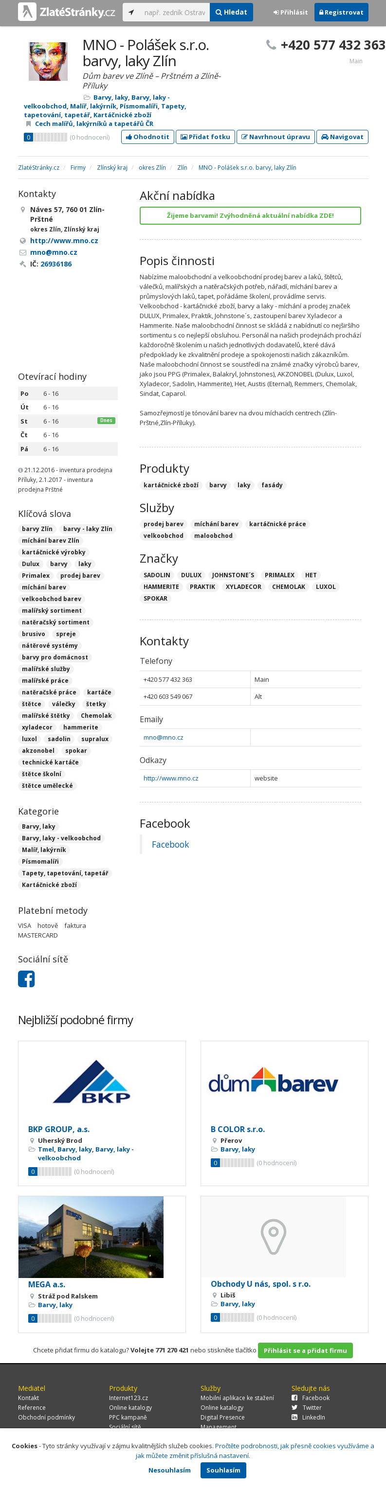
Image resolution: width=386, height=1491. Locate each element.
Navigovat (342, 136)
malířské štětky (46, 715)
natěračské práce (49, 692)
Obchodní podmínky (46, 1417)
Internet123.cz (128, 1398)
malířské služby (46, 669)
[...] (175, 12)
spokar (76, 750)
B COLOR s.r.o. (238, 1129)
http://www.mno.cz (171, 778)
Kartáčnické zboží (122, 114)
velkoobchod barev (51, 599)
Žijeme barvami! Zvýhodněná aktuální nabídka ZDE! (250, 215)
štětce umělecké (47, 785)
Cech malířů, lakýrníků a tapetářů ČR (94, 123)
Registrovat (341, 12)
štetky (96, 704)
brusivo (33, 634)
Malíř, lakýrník (93, 106)
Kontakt (28, 1398)
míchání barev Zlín (50, 540)
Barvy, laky (110, 97)
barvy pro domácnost (55, 657)
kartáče (99, 692)
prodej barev (80, 575)
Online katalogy (130, 1407)
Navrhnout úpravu (275, 136)
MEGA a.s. (46, 1284)
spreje (66, 634)
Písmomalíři (139, 106)
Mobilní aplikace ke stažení (237, 1398)
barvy (59, 564)
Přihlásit (291, 12)
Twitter (307, 1407)
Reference (32, 1407)
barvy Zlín (37, 529)
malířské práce (45, 680)
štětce (31, 704)
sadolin (59, 739)
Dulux (30, 564)
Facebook (170, 844)
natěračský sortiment (56, 622)
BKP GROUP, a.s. (59, 1129)
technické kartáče (50, 762)
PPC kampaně (128, 1417)
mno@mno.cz (164, 737)
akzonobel (38, 750)
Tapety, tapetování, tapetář (65, 873)
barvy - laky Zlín (87, 529)
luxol (29, 739)
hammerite (80, 727)
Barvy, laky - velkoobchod (61, 838)
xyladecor (37, 727)
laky (85, 564)
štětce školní (41, 774)
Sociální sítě (125, 1427)
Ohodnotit (147, 136)
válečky (63, 704)
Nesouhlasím (169, 1470)
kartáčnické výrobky (54, 552)
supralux (95, 739)
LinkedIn (308, 1417)
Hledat (231, 12)
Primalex (36, 575)
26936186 (56, 263)
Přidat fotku (205, 136)
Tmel (46, 1149)
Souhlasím (223, 1470)
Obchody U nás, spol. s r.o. (261, 1283)
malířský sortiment (52, 610)
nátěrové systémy (50, 645)
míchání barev (44, 587)
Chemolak (96, 715)
